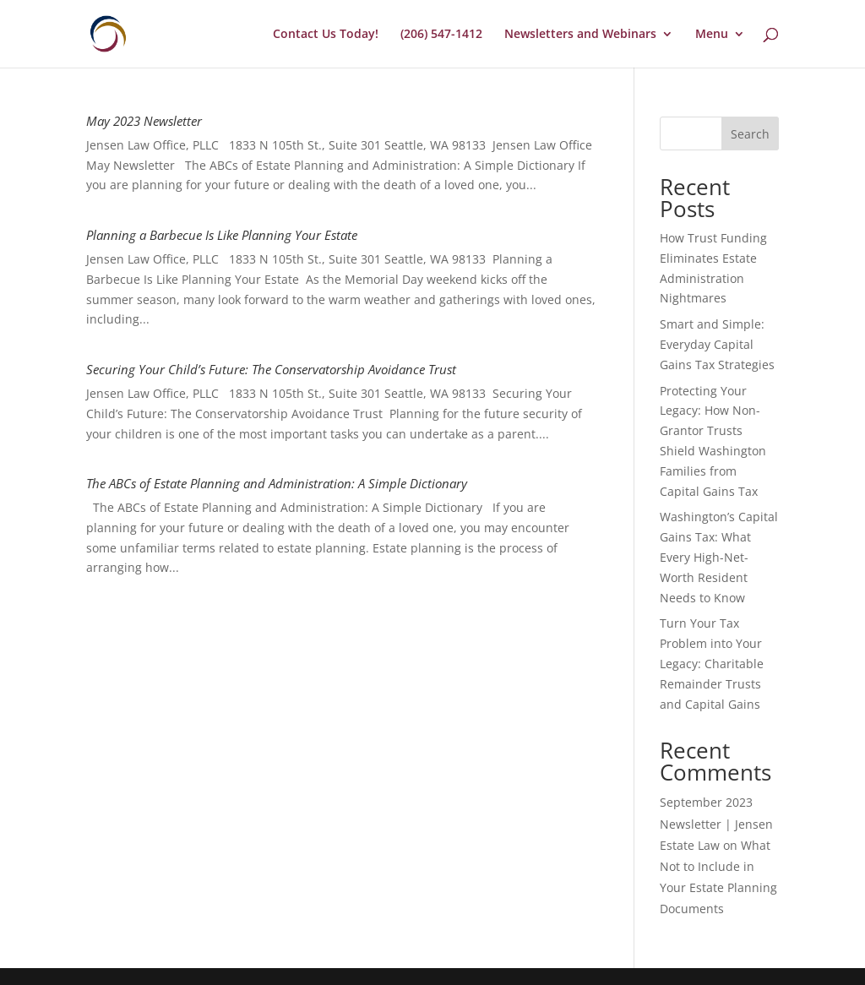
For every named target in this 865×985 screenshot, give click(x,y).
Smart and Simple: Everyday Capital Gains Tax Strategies (717, 344)
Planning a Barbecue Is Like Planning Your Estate (221, 234)
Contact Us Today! (325, 34)
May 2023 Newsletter (144, 120)
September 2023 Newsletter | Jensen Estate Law (716, 823)
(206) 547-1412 (441, 34)
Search (750, 134)
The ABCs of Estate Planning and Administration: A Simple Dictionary (276, 483)
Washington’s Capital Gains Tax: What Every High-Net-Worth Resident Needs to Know (719, 557)
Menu (711, 34)
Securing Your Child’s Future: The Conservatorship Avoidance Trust (271, 369)
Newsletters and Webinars (580, 34)
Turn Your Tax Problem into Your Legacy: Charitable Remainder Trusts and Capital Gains (712, 663)
